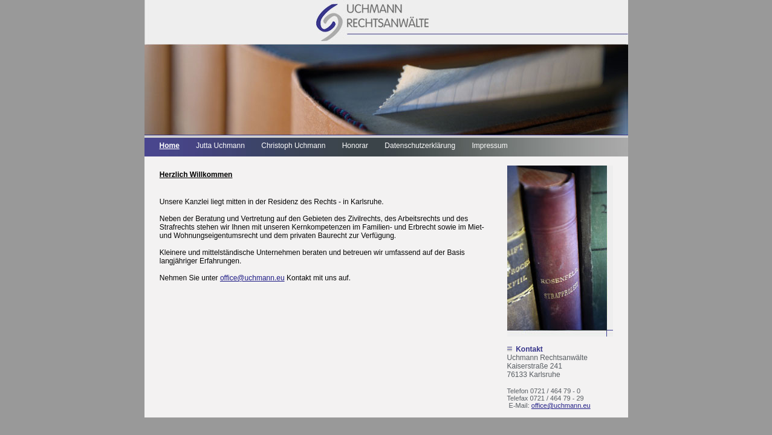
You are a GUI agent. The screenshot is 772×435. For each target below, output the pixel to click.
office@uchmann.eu (561, 405)
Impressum (489, 145)
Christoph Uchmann (293, 145)
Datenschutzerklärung (419, 145)
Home (170, 145)
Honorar (355, 145)
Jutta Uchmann (220, 145)
